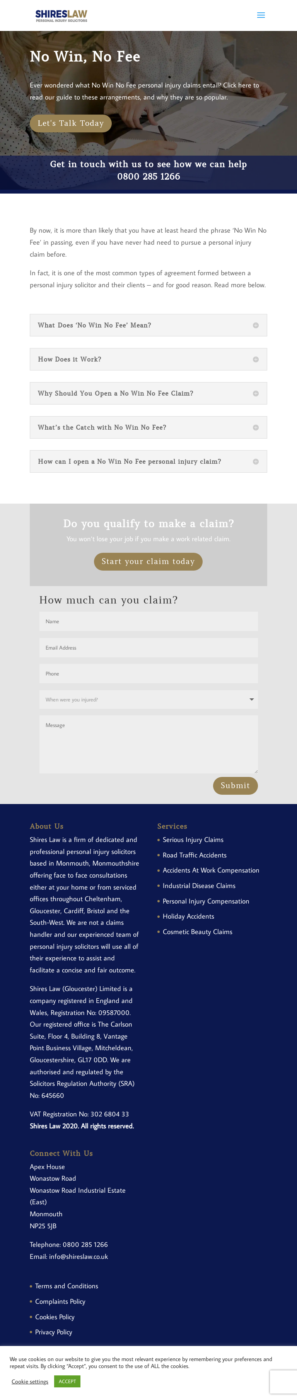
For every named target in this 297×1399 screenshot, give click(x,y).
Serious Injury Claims (193, 839)
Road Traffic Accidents (195, 854)
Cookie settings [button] (30, 1381)
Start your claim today (148, 561)
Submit (235, 785)
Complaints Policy (60, 1301)
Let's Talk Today (71, 123)
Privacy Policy (53, 1331)
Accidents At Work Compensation (211, 870)
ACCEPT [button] (67, 1381)
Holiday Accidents (188, 916)
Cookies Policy (55, 1316)
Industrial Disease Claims (199, 885)
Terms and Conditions (66, 1285)
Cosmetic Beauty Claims (197, 931)
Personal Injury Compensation (206, 901)
